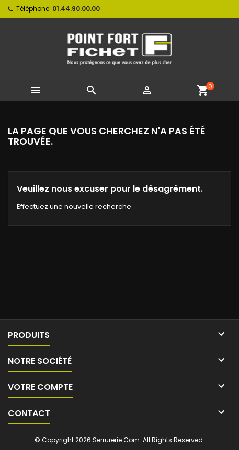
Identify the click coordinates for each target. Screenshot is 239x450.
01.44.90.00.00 (76, 8)
